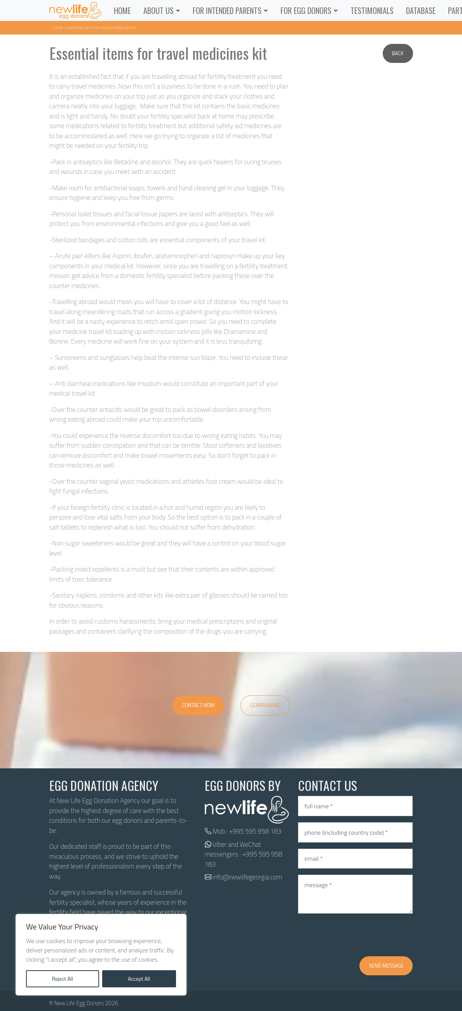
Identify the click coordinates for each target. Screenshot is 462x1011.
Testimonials (372, 10)
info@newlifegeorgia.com (247, 877)
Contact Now (198, 705)
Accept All (139, 979)
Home (122, 10)
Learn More (265, 705)
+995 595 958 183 (255, 831)
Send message (386, 965)
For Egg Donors (306, 10)
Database (421, 10)
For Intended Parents (227, 10)
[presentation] (357, 935)
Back (398, 53)
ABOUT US (158, 10)
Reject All (62, 979)
